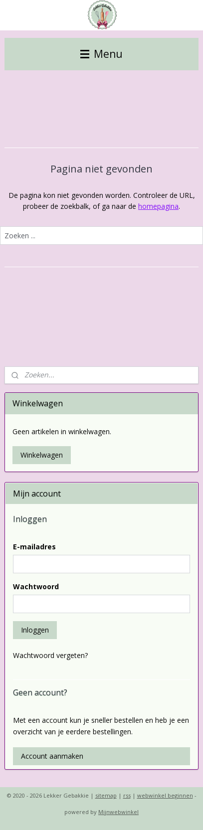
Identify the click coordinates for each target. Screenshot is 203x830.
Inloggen (35, 630)
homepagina (158, 206)
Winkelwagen (41, 455)
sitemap (106, 795)
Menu (101, 54)
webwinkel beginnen (165, 795)
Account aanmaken (52, 756)
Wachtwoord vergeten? (50, 655)
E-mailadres (34, 546)
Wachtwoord (36, 586)
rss (127, 795)
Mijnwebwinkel (118, 812)
